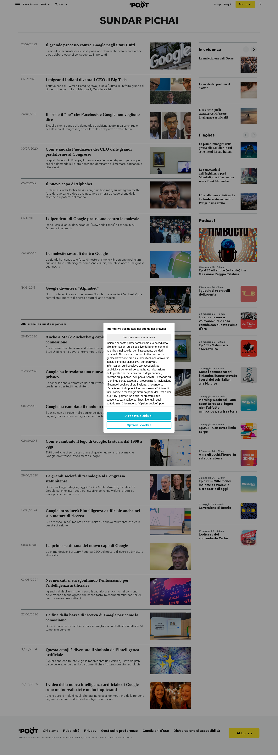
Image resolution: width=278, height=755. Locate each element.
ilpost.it (142, 399)
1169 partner (120, 395)
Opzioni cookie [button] (139, 425)
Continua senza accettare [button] (139, 337)
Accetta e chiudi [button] (139, 416)
